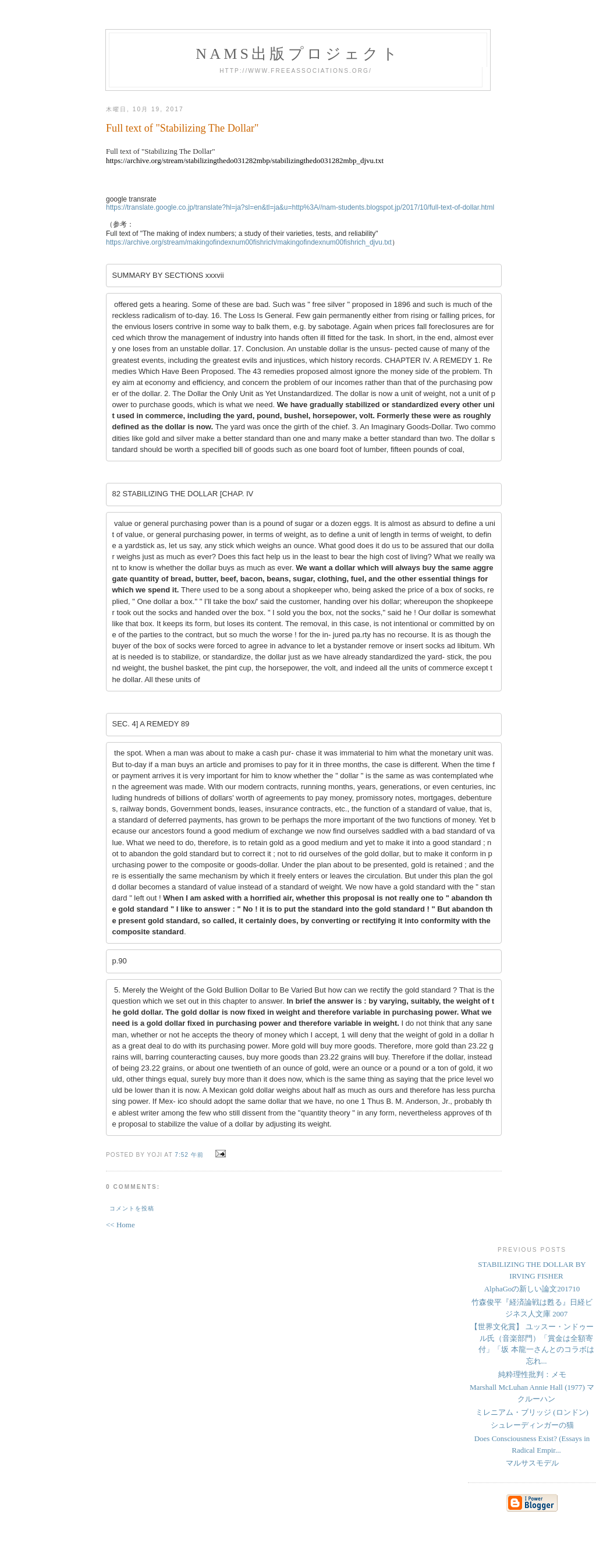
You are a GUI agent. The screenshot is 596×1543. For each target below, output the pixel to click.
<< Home (120, 1203)
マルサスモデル (532, 1442)
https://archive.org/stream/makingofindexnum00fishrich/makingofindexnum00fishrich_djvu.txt (249, 242)
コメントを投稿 (131, 1187)
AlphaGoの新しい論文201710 (532, 1267)
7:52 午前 (189, 1134)
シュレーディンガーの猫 (532, 1404)
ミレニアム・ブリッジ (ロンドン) (532, 1390)
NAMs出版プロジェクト (298, 53)
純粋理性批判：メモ (532, 1352)
